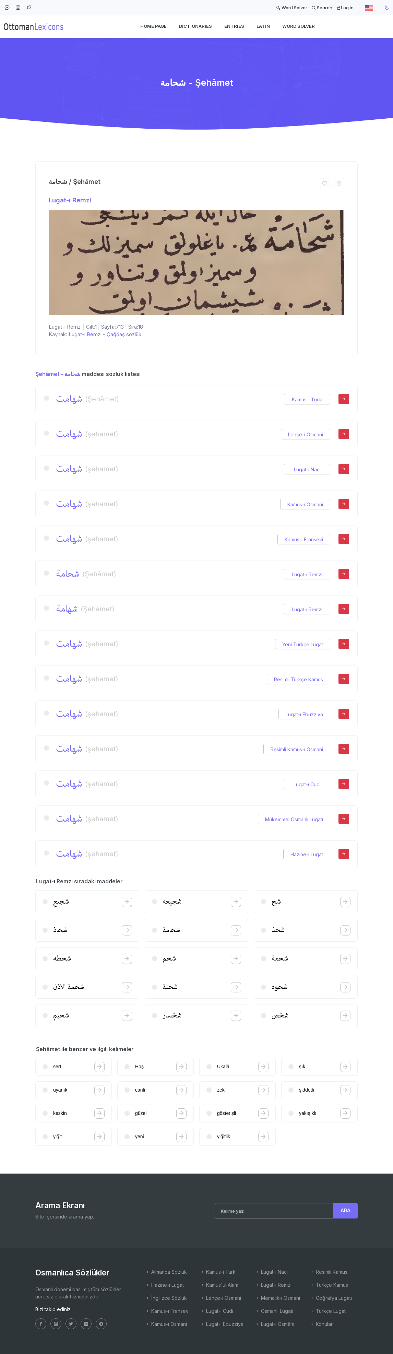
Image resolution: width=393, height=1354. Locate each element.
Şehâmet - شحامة (57, 373)
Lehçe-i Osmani (305, 434)
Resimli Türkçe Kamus (298, 679)
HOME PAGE (153, 26)
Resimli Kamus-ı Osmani (297, 749)
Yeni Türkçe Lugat (302, 644)
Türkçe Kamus (329, 1285)
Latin (263, 26)
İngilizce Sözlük (166, 1298)
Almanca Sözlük (166, 1272)
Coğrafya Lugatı (331, 1298)
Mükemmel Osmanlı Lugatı (294, 819)
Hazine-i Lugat (306, 854)
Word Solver (291, 7)
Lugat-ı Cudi (307, 784)
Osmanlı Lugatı (274, 1311)
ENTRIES (234, 26)
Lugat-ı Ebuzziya (304, 714)
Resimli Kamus (328, 1272)
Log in (345, 7)
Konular (321, 1324)
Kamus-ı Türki (307, 399)
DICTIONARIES (195, 26)
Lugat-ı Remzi (70, 200)
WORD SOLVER (298, 26)
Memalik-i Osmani (277, 1298)
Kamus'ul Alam (219, 1285)
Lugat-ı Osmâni (274, 1324)
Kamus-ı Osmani (305, 504)
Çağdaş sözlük (124, 334)
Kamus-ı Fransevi (304, 539)
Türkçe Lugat (328, 1311)
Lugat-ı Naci (307, 469)
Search (321, 7)
